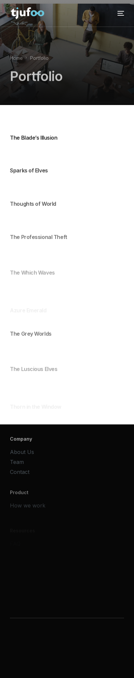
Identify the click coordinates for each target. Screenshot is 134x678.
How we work (27, 509)
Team (17, 463)
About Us (22, 453)
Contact (19, 473)
